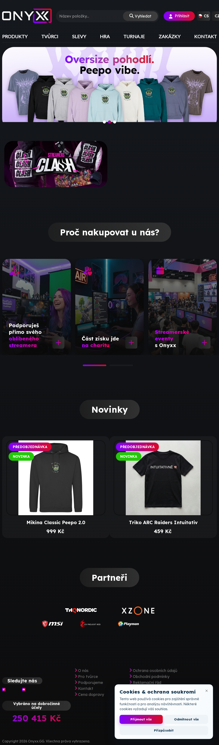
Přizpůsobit (164, 730)
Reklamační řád (147, 683)
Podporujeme (90, 683)
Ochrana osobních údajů (155, 671)
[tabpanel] (36, 307)
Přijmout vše (141, 719)
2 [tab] (112, 367)
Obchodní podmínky (151, 677)
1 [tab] (85, 367)
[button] (203, 16)
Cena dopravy (91, 695)
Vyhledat (143, 16)
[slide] (109, 88)
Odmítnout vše (186, 719)
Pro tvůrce (88, 677)
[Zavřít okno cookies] (206, 691)
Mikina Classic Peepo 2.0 (56, 522)
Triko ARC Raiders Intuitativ (163, 522)
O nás (83, 671)
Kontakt (85, 689)
